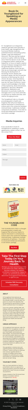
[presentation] (12, 173)
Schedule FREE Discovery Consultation (14, 283)
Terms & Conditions (18, 406)
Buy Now (14, 247)
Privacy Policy (7, 406)
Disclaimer (14, 408)
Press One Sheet (14, 137)
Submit (22, 178)
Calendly (14, 377)
